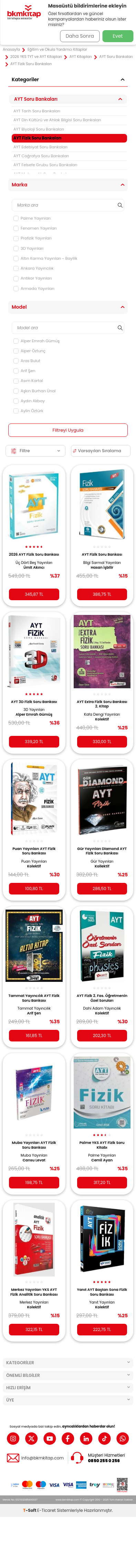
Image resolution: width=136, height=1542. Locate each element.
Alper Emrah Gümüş (36, 341)
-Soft (30, 1510)
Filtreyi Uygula (68, 430)
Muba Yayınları (34, 1155)
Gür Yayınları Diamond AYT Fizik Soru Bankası (102, 851)
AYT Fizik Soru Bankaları (37, 138)
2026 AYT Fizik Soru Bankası (34, 554)
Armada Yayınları (33, 288)
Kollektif (102, 866)
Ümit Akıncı (33, 567)
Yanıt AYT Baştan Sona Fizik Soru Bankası (102, 1292)
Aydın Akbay (29, 401)
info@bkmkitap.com (42, 1458)
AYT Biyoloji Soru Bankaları (38, 129)
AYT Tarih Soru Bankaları (36, 111)
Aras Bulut (26, 360)
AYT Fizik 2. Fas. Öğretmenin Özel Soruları (102, 998)
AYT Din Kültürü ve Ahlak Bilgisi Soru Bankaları (57, 120)
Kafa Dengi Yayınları (102, 714)
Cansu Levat (34, 1160)
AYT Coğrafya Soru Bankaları (41, 156)
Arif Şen (24, 370)
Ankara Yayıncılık (33, 268)
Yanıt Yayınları (102, 1302)
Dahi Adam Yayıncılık (102, 1008)
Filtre (35, 451)
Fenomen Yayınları (35, 228)
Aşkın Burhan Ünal (34, 391)
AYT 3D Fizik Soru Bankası (34, 701)
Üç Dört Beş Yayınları (33, 562)
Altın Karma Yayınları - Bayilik (45, 258)
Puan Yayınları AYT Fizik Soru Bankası (33, 851)
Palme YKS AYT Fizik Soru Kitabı (102, 1145)
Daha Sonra (80, 36)
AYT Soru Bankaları (116, 56)
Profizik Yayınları (32, 238)
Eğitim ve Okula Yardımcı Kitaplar (57, 49)
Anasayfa (11, 49)
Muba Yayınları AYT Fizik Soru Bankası (34, 1145)
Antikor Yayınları (32, 278)
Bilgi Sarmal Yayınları (102, 562)
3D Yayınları (28, 248)
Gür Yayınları (102, 861)
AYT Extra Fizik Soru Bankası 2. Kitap (102, 704)
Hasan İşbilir (102, 567)
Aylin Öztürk (28, 411)
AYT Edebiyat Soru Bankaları (40, 147)
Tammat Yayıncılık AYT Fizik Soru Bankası (34, 998)
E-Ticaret (46, 1510)
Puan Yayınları (34, 861)
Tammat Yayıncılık (34, 1008)
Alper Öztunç (29, 351)
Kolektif (102, 719)
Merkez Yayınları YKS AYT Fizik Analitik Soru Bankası (34, 1292)
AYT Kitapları (81, 56)
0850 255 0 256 (104, 1461)
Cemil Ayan (102, 1160)
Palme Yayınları (32, 218)
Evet (118, 36)
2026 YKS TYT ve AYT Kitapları (36, 56)
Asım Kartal (28, 380)
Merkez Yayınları (34, 1302)
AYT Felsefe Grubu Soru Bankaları (45, 165)
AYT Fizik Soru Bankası (102, 554)
